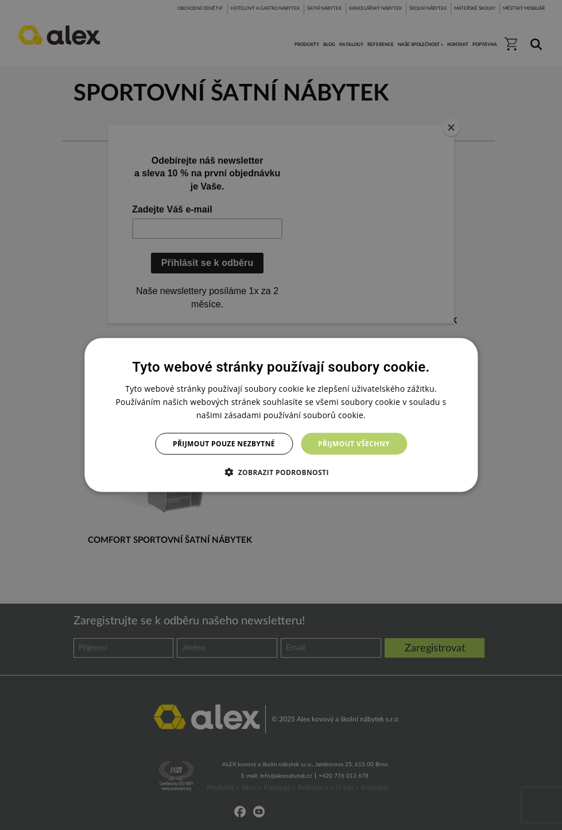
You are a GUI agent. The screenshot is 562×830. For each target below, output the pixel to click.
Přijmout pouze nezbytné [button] (224, 444)
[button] (281, 472)
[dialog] (281, 415)
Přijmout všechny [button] (354, 444)
